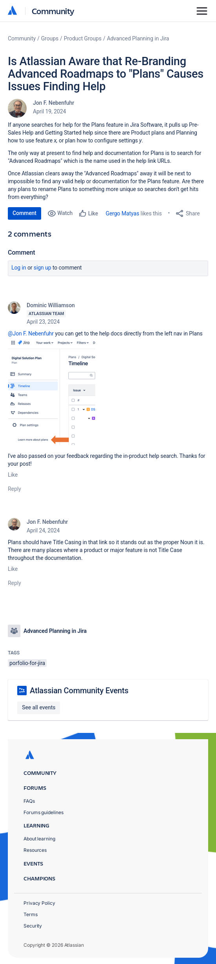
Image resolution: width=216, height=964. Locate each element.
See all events (38, 707)
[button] (53, 391)
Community (53, 10)
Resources (35, 850)
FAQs (29, 801)
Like (13, 475)
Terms (31, 914)
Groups (49, 38)
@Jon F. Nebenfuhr (31, 333)
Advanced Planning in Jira (138, 38)
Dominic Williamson (51, 305)
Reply (14, 489)
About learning (39, 839)
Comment (24, 213)
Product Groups (83, 38)
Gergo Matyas (123, 213)
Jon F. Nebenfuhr (53, 103)
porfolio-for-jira (27, 663)
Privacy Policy (39, 903)
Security (33, 926)
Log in (18, 267)
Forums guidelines (44, 812)
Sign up (42, 267)
